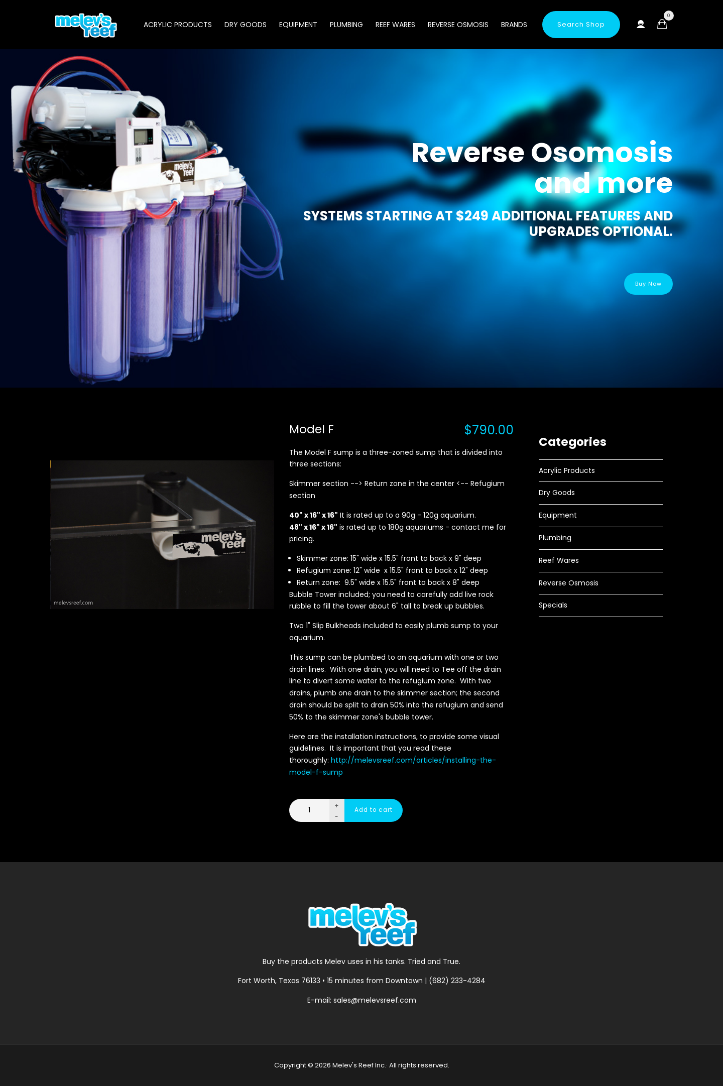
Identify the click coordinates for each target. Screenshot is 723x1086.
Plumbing (346, 25)
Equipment (298, 25)
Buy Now (642, 284)
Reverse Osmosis (458, 25)
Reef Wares (395, 25)
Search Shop (581, 24)
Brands (514, 25)
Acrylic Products (178, 25)
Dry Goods (245, 25)
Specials (553, 605)
